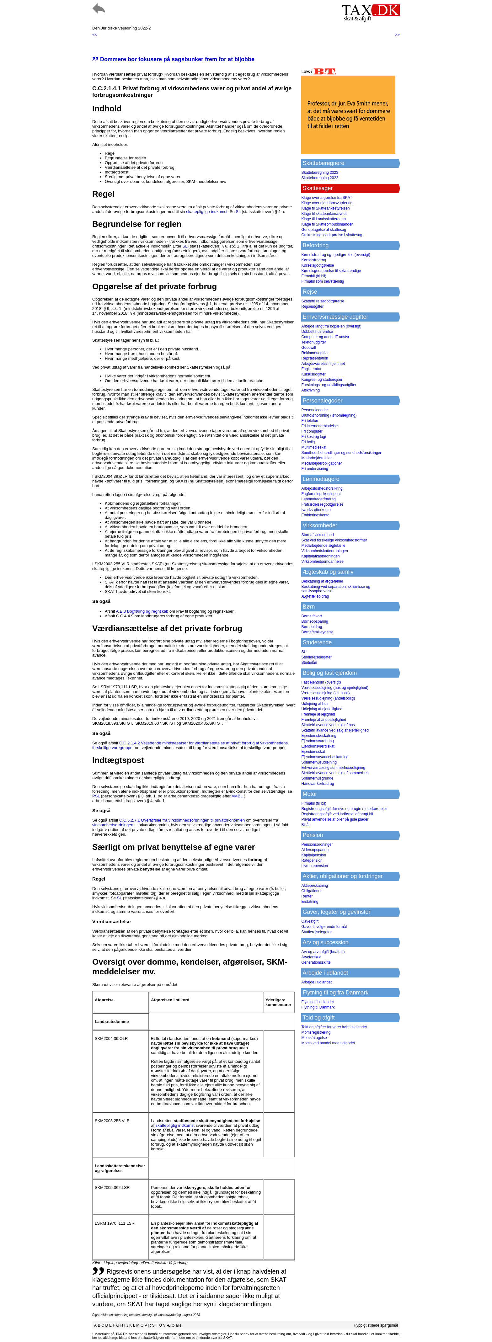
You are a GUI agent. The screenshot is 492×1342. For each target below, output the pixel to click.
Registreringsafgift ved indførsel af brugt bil (337, 814)
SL (238, 211)
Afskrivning (310, 390)
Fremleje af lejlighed (318, 714)
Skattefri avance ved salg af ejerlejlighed (335, 730)
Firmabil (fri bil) (313, 276)
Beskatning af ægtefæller (322, 581)
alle (179, 1325)
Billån (305, 825)
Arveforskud (311, 957)
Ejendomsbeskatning (318, 735)
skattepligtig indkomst (175, 1125)
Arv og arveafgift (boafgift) (323, 952)
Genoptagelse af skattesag (323, 229)
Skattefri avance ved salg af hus (328, 725)
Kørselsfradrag (313, 260)
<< (94, 34)
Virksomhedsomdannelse (322, 561)
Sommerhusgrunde (317, 778)
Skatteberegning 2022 (319, 178)
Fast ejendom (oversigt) (321, 682)
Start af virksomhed (317, 535)
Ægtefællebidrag (315, 596)
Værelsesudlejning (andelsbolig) (328, 698)
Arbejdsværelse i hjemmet (323, 363)
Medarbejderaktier (316, 458)
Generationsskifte (315, 962)
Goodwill (308, 347)
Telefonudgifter (313, 342)
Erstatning (309, 901)
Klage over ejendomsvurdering (326, 203)
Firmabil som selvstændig (322, 281)
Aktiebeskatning (314, 885)
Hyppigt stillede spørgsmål (376, 1325)
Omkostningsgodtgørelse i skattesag (331, 235)
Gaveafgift (309, 921)
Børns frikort (311, 616)
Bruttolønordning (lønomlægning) (328, 415)
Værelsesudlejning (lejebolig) (325, 693)
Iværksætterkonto (315, 510)
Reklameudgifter (315, 353)
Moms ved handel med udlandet (328, 1043)
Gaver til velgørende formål (324, 926)
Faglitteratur (311, 369)
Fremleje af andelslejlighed (323, 719)
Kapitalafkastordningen (320, 556)
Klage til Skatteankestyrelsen (325, 208)
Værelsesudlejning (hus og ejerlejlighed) (334, 687)
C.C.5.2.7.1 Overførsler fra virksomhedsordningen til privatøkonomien (182, 820)
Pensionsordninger (317, 844)
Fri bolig (308, 442)
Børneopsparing (314, 621)
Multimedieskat (313, 447)
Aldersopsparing (315, 850)
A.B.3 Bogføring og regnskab (142, 611)
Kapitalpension (313, 855)
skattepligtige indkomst (206, 211)
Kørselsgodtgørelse (317, 265)
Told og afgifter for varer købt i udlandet (334, 1027)
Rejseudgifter (312, 306)
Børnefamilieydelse (317, 632)
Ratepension (311, 860)
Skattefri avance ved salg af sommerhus (334, 773)
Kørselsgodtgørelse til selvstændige (331, 271)
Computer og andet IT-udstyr (325, 337)
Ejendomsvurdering (317, 741)
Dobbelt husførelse (317, 331)
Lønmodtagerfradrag (318, 499)
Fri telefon (309, 420)
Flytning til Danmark (317, 1007)
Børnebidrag (311, 627)
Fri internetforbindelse (319, 426)
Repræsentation (314, 358)
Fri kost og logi (313, 436)
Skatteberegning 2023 (319, 172)
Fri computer (311, 431)
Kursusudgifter (313, 374)
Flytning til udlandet (317, 1002)
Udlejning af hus (314, 703)
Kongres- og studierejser (321, 379)
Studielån (309, 662)
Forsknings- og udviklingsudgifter (328, 385)
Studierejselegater (316, 657)
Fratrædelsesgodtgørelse (322, 504)
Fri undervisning (314, 468)
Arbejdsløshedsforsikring (321, 488)
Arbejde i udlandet (316, 982)
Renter (307, 896)
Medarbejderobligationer (321, 463)
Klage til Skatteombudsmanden (327, 224)
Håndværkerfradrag (317, 783)
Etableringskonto (315, 515)
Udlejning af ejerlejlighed (321, 709)
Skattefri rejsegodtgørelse (322, 301)
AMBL (237, 796)
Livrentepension (314, 866)
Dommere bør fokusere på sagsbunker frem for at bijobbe (173, 59)
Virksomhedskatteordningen (324, 551)
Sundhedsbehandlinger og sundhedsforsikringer (341, 452)
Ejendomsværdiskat (317, 746)
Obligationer (311, 891)
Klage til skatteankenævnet (323, 213)
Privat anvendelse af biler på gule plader (334, 819)
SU (304, 652)
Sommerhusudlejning (319, 762)
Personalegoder (314, 410)
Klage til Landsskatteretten (323, 219)
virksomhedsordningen (112, 825)
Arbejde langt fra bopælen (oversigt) (331, 326)
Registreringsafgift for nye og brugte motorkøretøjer (344, 809)
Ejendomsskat (313, 751)
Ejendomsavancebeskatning (324, 757)
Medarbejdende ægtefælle (323, 545)
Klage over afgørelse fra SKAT (326, 197)
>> (397, 34)
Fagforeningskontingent (320, 494)
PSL (96, 796)
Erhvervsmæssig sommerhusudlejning (333, 767)
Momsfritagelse (314, 1038)
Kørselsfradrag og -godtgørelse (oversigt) (335, 255)
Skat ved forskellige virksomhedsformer (334, 540)
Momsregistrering (315, 1032)
